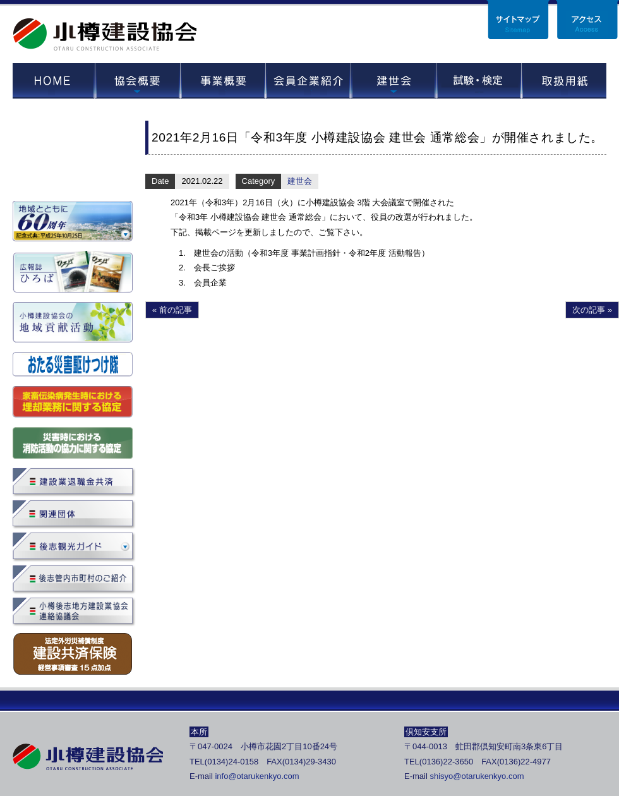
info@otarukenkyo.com (257, 776)
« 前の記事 (172, 310)
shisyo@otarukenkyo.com (477, 776)
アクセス (587, 19)
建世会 (393, 81)
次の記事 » (592, 310)
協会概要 (137, 81)
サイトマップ (518, 19)
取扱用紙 (563, 81)
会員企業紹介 (308, 81)
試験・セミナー (478, 81)
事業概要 (222, 81)
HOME (54, 81)
